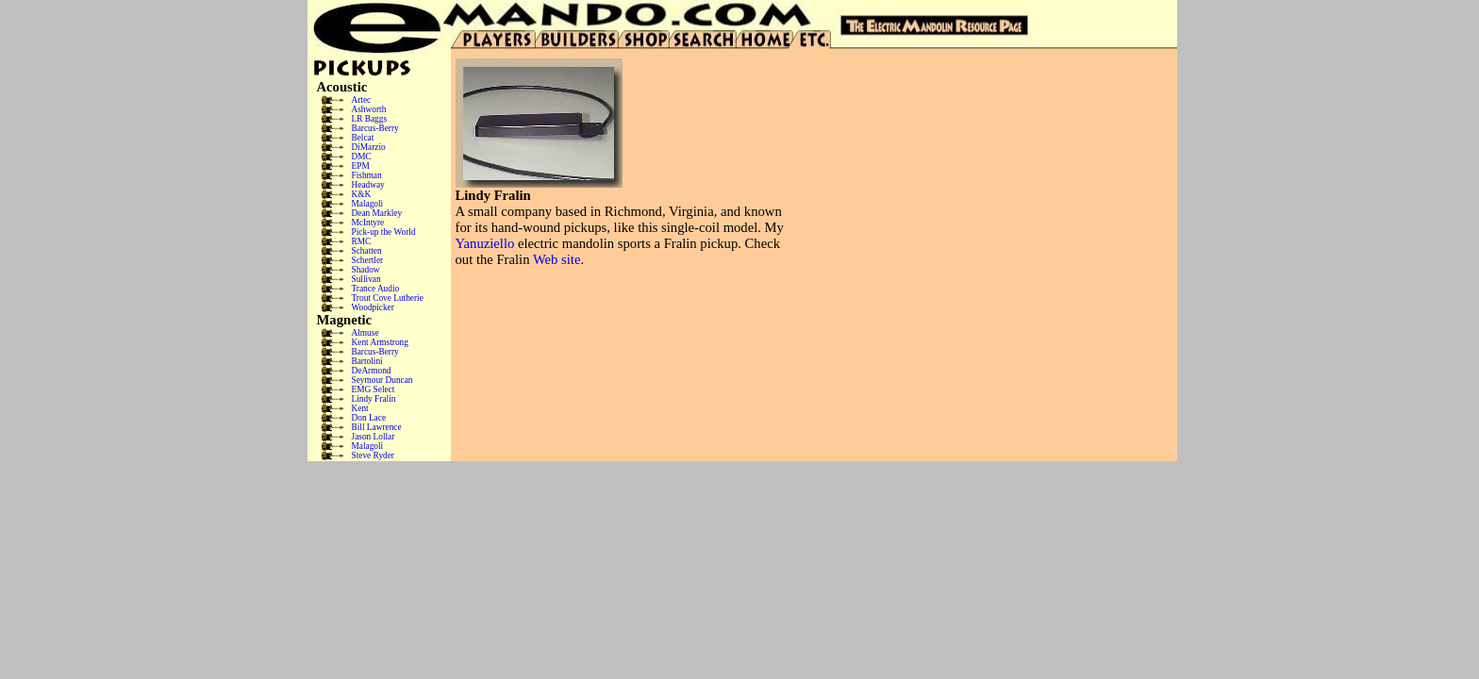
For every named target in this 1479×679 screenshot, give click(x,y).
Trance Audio (376, 288)
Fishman (367, 175)
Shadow (366, 269)
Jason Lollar (373, 436)
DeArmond (371, 370)
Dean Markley (377, 213)
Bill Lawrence (377, 427)
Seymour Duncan (382, 380)
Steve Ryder (373, 455)
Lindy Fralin (374, 399)
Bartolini (367, 361)
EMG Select (373, 389)
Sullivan (366, 279)
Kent (360, 408)
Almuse (365, 333)
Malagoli (368, 203)
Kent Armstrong (380, 342)
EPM (361, 166)
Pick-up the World (384, 232)
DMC (362, 156)
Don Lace (369, 417)
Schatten (367, 251)
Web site (557, 259)
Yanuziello (485, 243)
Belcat (363, 137)
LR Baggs (370, 119)
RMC (362, 241)
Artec (362, 100)
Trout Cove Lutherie (388, 298)
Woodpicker (373, 307)
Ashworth (369, 109)
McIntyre (368, 222)
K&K (362, 194)
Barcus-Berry (375, 128)
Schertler (368, 260)
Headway (368, 185)
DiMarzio (369, 147)
